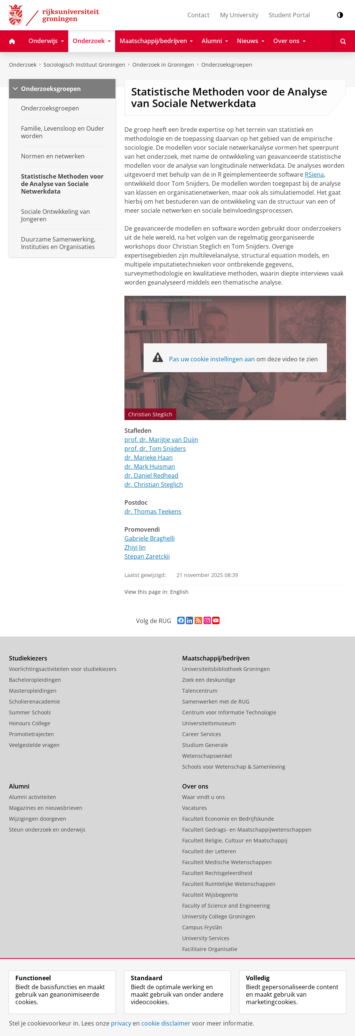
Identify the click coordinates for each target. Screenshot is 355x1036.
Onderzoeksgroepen (226, 64)
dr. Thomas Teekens (152, 511)
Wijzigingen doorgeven (37, 818)
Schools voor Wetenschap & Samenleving (233, 766)
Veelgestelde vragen (34, 744)
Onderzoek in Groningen (163, 64)
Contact (198, 15)
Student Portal (289, 15)
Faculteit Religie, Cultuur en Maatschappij (235, 840)
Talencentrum (199, 690)
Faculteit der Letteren (209, 851)
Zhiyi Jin (135, 547)
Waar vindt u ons (203, 796)
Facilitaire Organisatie (209, 949)
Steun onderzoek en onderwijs (47, 829)
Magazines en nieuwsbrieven (45, 807)
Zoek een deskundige (208, 679)
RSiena (314, 174)
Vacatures (194, 807)
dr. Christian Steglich (153, 484)
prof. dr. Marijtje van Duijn (161, 439)
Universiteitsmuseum (209, 723)
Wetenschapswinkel (207, 755)
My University (239, 15)
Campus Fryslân (202, 927)
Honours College (29, 723)
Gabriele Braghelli (149, 538)
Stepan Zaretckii (147, 556)
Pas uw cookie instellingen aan (212, 359)
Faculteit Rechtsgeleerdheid (217, 873)
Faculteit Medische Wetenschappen (227, 862)
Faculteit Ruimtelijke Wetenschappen (229, 883)
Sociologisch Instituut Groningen (84, 64)
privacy (121, 1023)
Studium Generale (205, 744)
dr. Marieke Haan (148, 457)
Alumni (19, 786)
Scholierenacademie (34, 701)
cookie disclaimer (165, 1023)
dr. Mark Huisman (149, 466)
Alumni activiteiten (32, 796)
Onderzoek (22, 64)
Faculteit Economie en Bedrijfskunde (228, 818)
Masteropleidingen (33, 690)
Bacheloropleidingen (35, 679)
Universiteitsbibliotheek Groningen (226, 668)
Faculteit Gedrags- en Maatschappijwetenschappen (247, 829)
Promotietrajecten (31, 734)
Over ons (195, 786)
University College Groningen (218, 916)
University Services (205, 938)
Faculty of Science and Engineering (226, 905)
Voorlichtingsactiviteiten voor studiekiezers (63, 668)
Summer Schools (30, 712)
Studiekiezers (28, 658)
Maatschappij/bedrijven (216, 658)
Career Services (201, 734)
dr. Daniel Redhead (151, 475)
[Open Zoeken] (343, 41)
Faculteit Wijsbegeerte (210, 894)
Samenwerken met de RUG (215, 701)
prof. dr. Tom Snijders (155, 448)
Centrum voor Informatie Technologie (229, 712)
